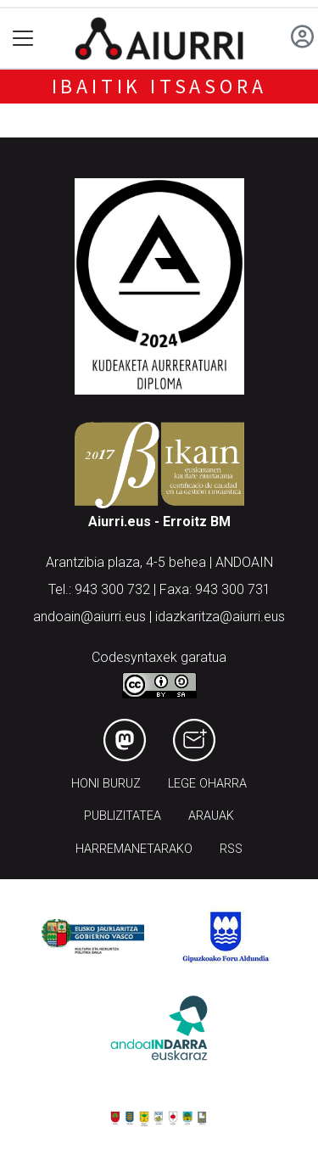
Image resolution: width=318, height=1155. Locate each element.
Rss (231, 849)
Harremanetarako (133, 849)
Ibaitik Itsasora (159, 86)
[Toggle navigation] (23, 38)
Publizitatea (122, 816)
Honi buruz (106, 784)
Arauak (211, 816)
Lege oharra (207, 784)
